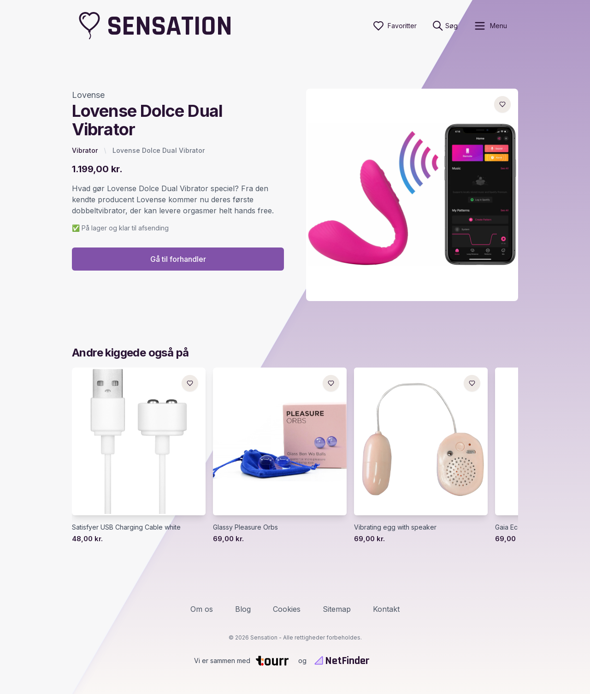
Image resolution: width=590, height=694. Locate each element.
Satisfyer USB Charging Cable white (126, 527)
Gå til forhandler (178, 259)
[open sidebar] (490, 26)
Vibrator (85, 150)
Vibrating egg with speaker (395, 527)
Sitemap (337, 609)
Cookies (287, 609)
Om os (201, 609)
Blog (243, 609)
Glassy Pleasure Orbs (245, 527)
